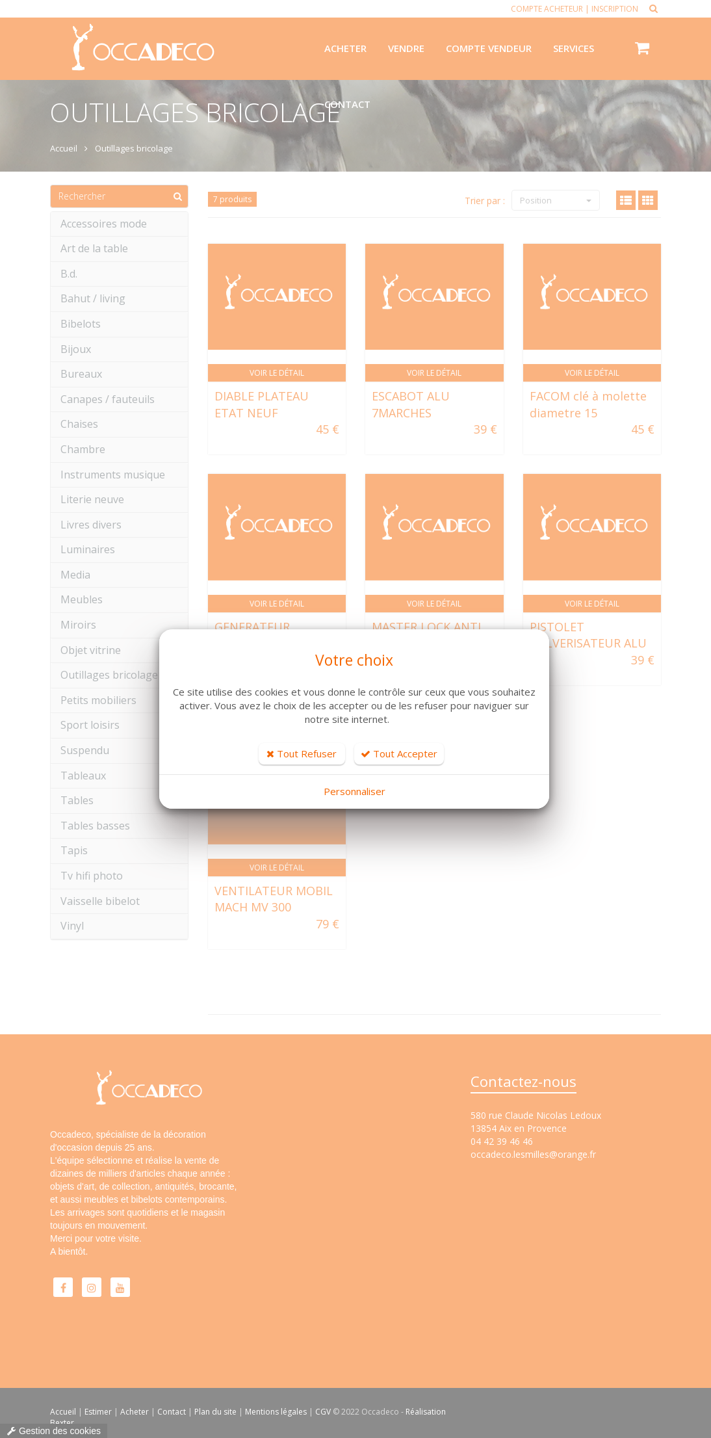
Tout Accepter (399, 753)
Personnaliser (354, 791)
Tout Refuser (301, 753)
